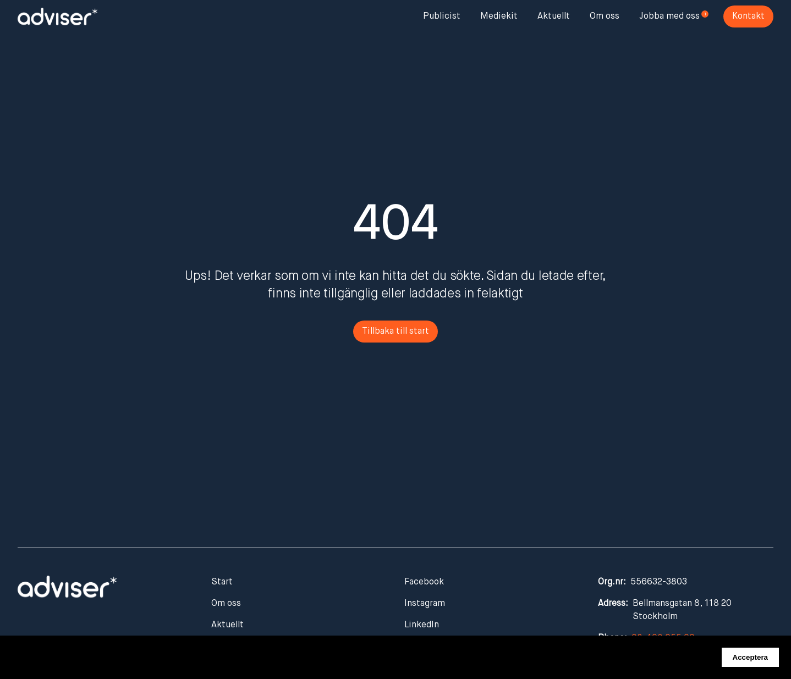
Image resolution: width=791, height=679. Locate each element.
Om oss (604, 16)
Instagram (424, 603)
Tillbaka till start (395, 331)
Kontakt (748, 16)
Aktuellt (553, 16)
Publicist (441, 16)
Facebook (424, 582)
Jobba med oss (669, 16)
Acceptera (750, 657)
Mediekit (499, 16)
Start (222, 582)
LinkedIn (421, 625)
